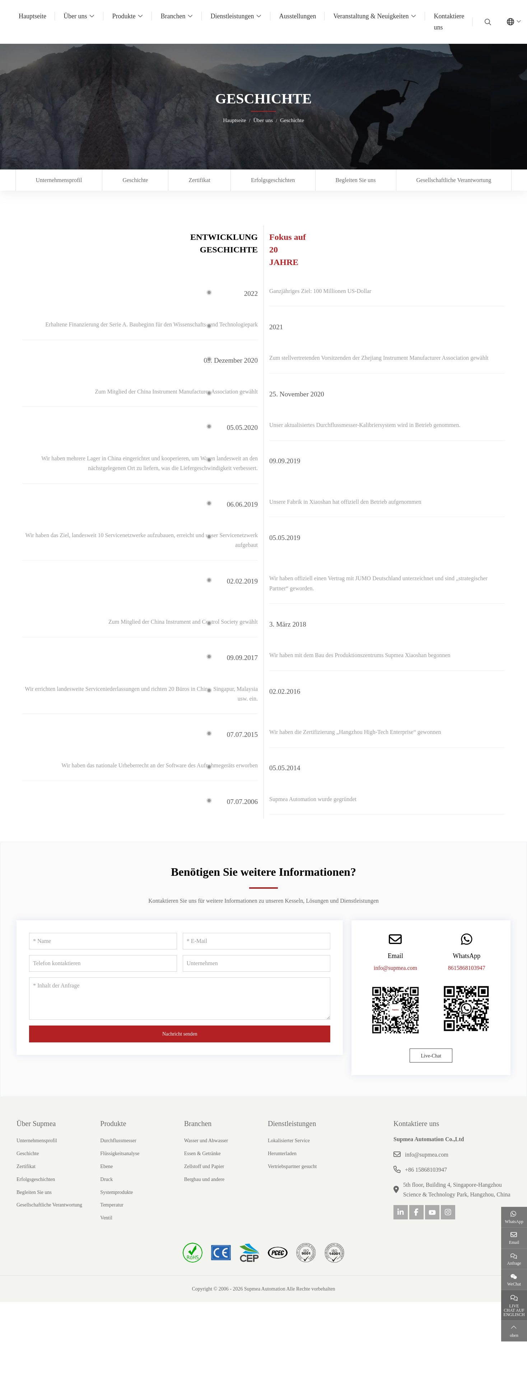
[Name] (103, 979)
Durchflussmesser (118, 1178)
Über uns (75, 16)
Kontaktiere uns (449, 22)
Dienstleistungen (232, 16)
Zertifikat (199, 180)
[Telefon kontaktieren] (103, 1001)
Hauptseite (32, 16)
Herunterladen (282, 1191)
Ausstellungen (297, 16)
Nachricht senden (179, 1072)
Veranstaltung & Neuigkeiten (371, 16)
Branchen (172, 16)
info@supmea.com (395, 1006)
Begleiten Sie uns (356, 180)
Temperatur (111, 1243)
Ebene (106, 1204)
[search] (487, 22)
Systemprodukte (116, 1230)
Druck (106, 1217)
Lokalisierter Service (289, 1178)
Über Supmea (36, 1162)
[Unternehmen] (257, 1001)
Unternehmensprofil (59, 180)
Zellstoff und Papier (204, 1204)
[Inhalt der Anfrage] (179, 1036)
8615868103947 (466, 1006)
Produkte (123, 16)
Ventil (106, 1256)
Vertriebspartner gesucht (292, 1204)
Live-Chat (431, 1094)
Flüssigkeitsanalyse (119, 1191)
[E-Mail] (257, 979)
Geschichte (135, 180)
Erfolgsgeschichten (273, 180)
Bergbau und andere (204, 1217)
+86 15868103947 (426, 1208)
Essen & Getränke (202, 1191)
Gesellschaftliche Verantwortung (453, 180)
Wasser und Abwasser (206, 1178)
